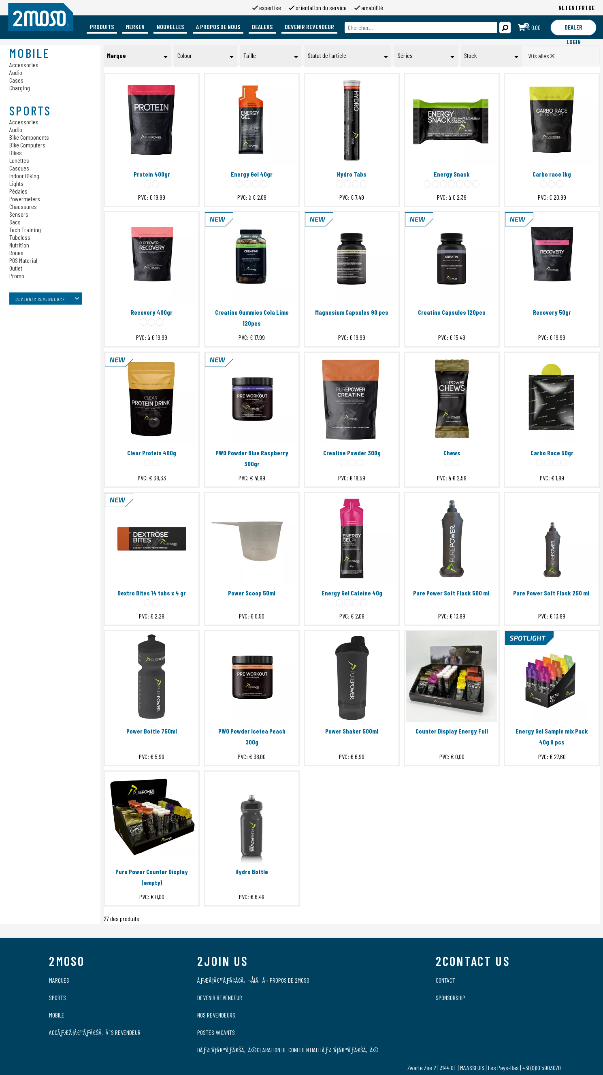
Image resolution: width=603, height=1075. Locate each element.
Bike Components (29, 137)
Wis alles (541, 56)
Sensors (18, 214)
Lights (16, 183)
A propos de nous (218, 26)
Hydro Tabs (351, 174)
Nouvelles (170, 26)
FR (582, 7)
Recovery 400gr (152, 312)
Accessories (23, 64)
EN (572, 7)
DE (591, 7)
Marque (116, 55)
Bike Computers (27, 145)
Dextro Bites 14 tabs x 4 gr (151, 593)
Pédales (18, 191)
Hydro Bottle (251, 871)
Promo (16, 275)
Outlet (15, 268)
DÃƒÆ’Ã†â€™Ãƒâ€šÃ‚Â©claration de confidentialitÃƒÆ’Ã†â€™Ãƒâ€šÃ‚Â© (288, 1050)
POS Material (23, 260)
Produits (102, 26)
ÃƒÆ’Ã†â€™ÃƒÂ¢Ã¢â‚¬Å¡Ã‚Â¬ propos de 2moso (253, 980)
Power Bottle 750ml (151, 731)
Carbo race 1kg (552, 174)
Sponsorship (450, 997)
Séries (405, 55)
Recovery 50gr (552, 312)
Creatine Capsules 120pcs (452, 312)
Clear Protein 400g (151, 452)
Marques (59, 980)
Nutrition (19, 245)
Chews (451, 452)
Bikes (15, 152)
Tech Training (25, 229)
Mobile (56, 1015)
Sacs (15, 222)
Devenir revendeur (309, 26)
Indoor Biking (24, 175)
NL (561, 7)
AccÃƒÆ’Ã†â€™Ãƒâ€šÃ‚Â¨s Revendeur (95, 1032)
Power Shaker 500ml (351, 731)
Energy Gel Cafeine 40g (352, 593)
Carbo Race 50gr (552, 452)
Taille (249, 55)
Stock (470, 55)
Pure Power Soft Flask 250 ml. (552, 593)
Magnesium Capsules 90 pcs (351, 312)
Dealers (262, 26)
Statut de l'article (327, 55)
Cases (16, 80)
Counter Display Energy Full (451, 731)
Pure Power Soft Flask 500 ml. (452, 593)
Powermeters (24, 199)
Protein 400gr (152, 174)
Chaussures (23, 206)
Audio (15, 72)
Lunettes (19, 160)
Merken (135, 26)
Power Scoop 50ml (251, 593)
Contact (445, 980)
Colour (184, 55)
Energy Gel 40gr (252, 174)
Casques (19, 168)
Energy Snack (452, 174)
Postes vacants (216, 1032)
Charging (19, 88)
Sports (57, 997)
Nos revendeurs (216, 1015)
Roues (16, 252)
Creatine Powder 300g (352, 452)
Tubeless (19, 237)
